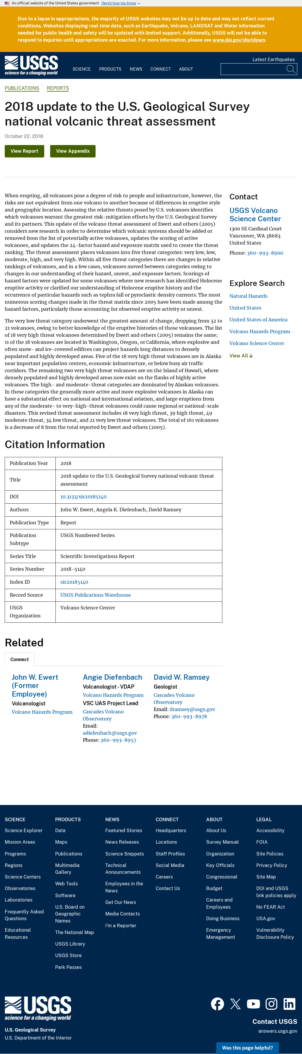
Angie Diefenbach (112, 677)
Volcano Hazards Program (42, 712)
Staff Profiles (170, 854)
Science (82, 69)
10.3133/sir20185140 (83, 497)
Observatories (20, 888)
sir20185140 (74, 582)
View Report (24, 151)
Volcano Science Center (256, 343)
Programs (15, 854)
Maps (61, 842)
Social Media (170, 865)
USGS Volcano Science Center (255, 214)
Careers (164, 877)
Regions (13, 865)
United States (245, 308)
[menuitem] (81, 66)
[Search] (291, 69)
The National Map (74, 932)
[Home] (31, 74)
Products (110, 69)
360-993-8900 (265, 253)
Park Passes (68, 967)
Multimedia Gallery (67, 869)
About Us (216, 830)
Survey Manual (222, 842)
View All (241, 356)
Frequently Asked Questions (24, 915)
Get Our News (120, 902)
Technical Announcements (123, 869)
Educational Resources (18, 933)
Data (60, 830)
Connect (160, 69)
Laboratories (18, 900)
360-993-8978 (189, 716)
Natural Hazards (248, 296)
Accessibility (270, 830)
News (136, 69)
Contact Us (168, 888)
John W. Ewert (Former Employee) (35, 685)
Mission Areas (20, 842)
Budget (214, 888)
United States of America (258, 320)
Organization (220, 854)
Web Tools (66, 884)
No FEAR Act (270, 907)
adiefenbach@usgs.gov (110, 733)
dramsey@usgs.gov (192, 709)
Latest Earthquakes (273, 59)
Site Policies (269, 854)
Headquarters (171, 830)
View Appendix (73, 151)
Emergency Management (220, 933)
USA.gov (265, 918)
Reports (58, 88)
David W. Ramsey (182, 677)
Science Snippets (124, 854)
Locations (166, 842)
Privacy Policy (271, 865)
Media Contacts (122, 914)
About (186, 69)
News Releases (122, 842)
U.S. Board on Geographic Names (70, 914)
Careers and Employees (219, 903)
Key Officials (220, 865)
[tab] (20, 659)
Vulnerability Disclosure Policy (275, 933)
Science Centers (23, 877)
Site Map (266, 877)
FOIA (261, 842)
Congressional (221, 877)
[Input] (259, 69)
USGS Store (68, 955)
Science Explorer (23, 830)
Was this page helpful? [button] (247, 1048)
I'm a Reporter (120, 925)
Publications (22, 88)
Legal (264, 819)
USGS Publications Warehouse (95, 595)
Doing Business (222, 918)
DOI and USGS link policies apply (276, 892)
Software (65, 895)
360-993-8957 (118, 740)
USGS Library (70, 944)
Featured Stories (123, 830)
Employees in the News (124, 887)
